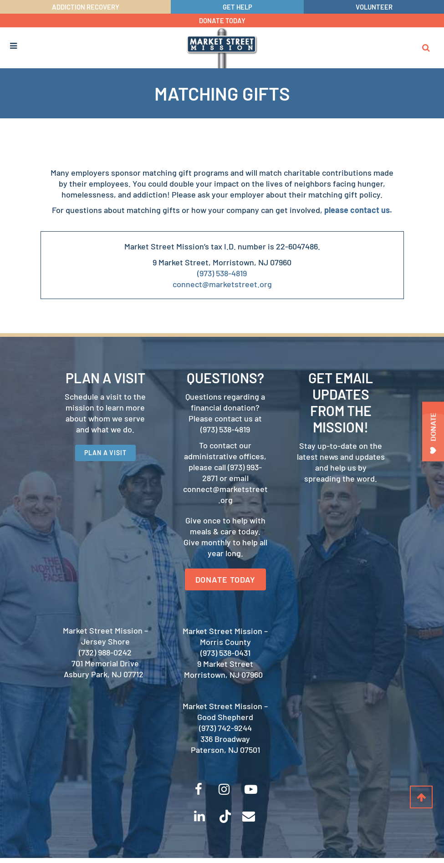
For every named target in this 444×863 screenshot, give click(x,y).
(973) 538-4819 (222, 274)
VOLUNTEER (374, 7)
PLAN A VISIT (105, 453)
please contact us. (358, 210)
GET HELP (237, 7)
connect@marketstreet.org (222, 284)
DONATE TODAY (222, 20)
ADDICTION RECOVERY (85, 7)
